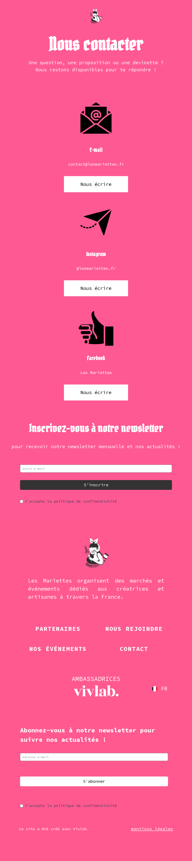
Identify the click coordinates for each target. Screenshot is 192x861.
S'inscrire (96, 484)
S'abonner (94, 781)
